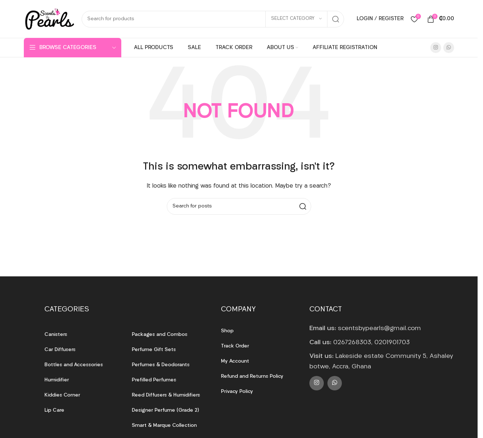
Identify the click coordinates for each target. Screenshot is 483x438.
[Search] (213, 19)
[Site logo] (49, 19)
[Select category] (296, 19)
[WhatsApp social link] (448, 47)
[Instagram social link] (435, 47)
